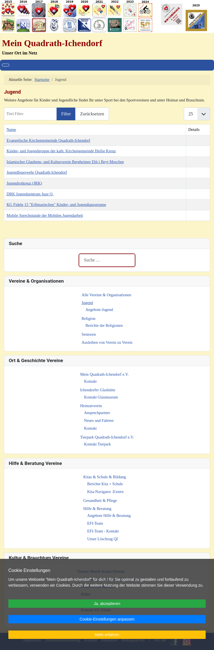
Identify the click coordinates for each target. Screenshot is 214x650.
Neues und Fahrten (99, 421)
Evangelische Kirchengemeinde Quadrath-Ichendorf (48, 140)
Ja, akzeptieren (107, 603)
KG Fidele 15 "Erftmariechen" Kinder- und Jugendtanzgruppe (56, 204)
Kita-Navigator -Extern (105, 492)
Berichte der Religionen (104, 325)
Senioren (89, 334)
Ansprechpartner (97, 413)
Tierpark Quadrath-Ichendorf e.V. (107, 437)
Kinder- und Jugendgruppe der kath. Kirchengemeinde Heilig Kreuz (61, 151)
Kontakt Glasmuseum (101, 397)
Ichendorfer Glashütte (97, 390)
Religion (89, 318)
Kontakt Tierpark (97, 444)
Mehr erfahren (107, 634)
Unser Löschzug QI (102, 539)
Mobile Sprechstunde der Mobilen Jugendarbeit (44, 215)
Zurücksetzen (92, 113)
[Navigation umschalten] (5, 65)
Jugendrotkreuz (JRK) (24, 183)
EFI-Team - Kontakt (103, 531)
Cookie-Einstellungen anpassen (107, 619)
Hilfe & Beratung (97, 508)
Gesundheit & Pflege (100, 500)
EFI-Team (95, 523)
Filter (66, 113)
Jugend (87, 302)
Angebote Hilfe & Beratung (109, 516)
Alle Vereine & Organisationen (106, 295)
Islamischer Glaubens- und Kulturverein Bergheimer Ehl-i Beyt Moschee (65, 162)
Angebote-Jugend (99, 310)
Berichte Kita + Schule (105, 484)
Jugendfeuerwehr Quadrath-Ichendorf (36, 172)
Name (11, 129)
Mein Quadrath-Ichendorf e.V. (104, 374)
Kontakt (90, 381)
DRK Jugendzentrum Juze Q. (30, 194)
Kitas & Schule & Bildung (104, 477)
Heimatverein (91, 406)
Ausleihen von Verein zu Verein (107, 342)
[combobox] (107, 260)
